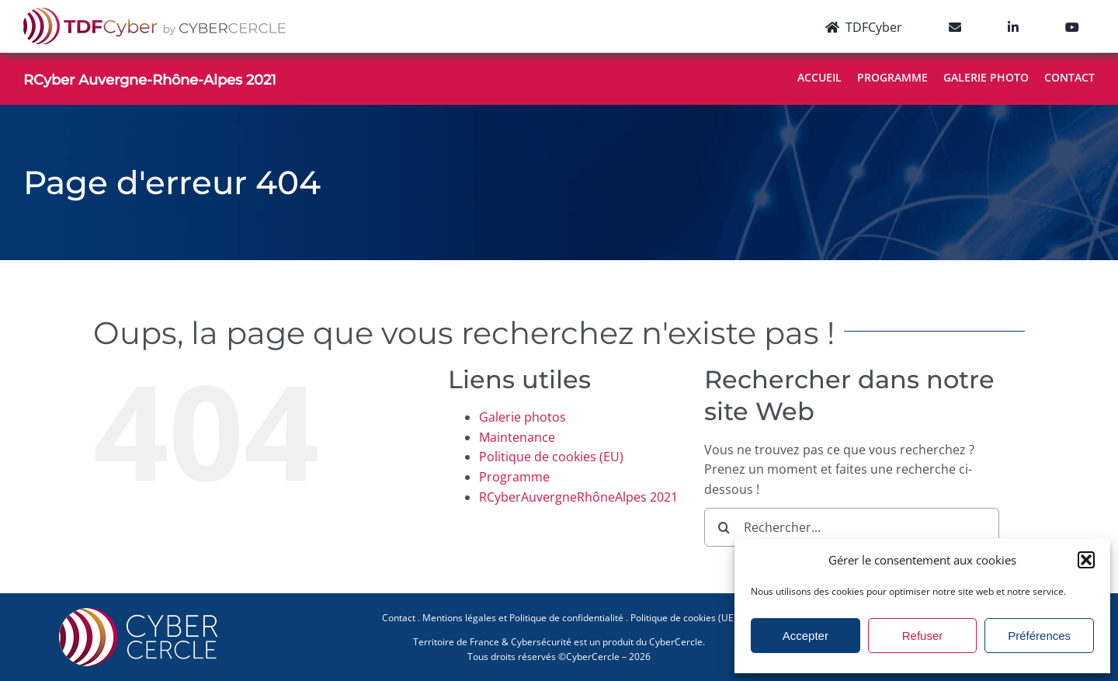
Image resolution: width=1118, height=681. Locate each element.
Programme (514, 476)
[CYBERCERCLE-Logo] (141, 612)
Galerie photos (522, 417)
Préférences (1039, 635)
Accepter (805, 635)
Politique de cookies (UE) (683, 617)
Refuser (922, 635)
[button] (1086, 560)
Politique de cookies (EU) (551, 456)
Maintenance (517, 437)
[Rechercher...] (851, 527)
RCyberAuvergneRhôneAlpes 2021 (578, 497)
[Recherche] (723, 527)
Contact (398, 617)
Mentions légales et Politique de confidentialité (522, 617)
